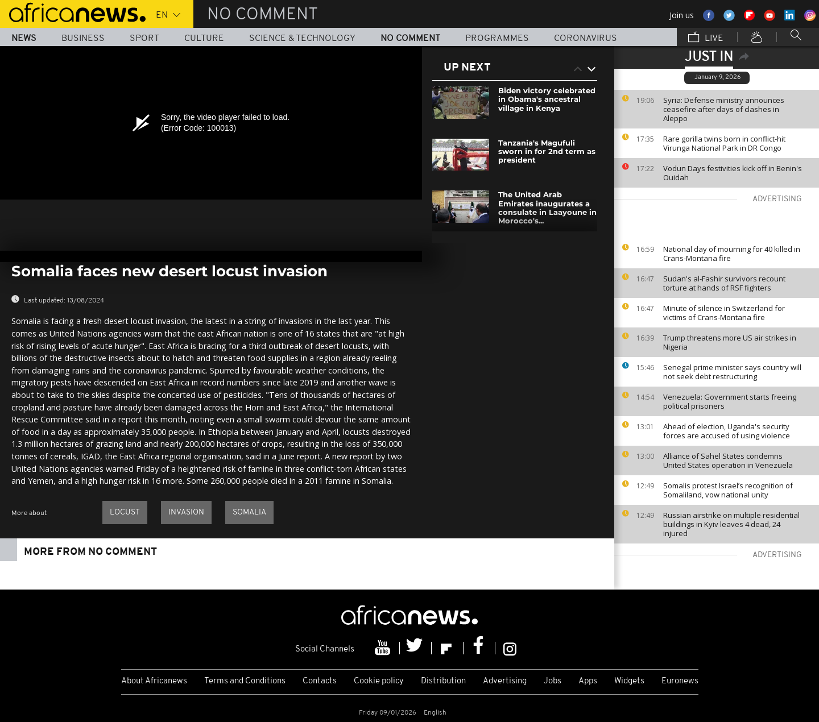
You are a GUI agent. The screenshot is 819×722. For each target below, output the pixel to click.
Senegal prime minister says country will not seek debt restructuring (732, 372)
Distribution (443, 681)
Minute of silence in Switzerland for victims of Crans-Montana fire (724, 313)
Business (83, 38)
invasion (186, 512)
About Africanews (154, 681)
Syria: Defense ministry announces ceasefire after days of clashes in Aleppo (723, 109)
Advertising (505, 681)
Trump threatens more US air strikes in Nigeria (729, 342)
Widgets (629, 681)
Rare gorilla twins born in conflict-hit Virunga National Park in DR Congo (724, 143)
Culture (204, 38)
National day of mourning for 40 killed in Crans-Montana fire (731, 253)
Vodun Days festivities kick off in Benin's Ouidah (732, 173)
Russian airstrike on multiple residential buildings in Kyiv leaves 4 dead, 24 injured (731, 524)
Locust (125, 512)
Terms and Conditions (245, 681)
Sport (144, 38)
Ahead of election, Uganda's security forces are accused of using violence (726, 431)
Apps (587, 681)
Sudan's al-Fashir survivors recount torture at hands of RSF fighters (724, 283)
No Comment (410, 38)
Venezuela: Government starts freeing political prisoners (729, 401)
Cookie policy (379, 681)
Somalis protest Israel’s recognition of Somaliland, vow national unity (728, 490)
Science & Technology (302, 38)
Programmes (497, 38)
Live (705, 38)
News (23, 38)
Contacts (320, 681)
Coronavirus (585, 38)
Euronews (679, 681)
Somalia (249, 512)
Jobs (552, 681)
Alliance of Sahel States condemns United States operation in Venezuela (728, 460)
